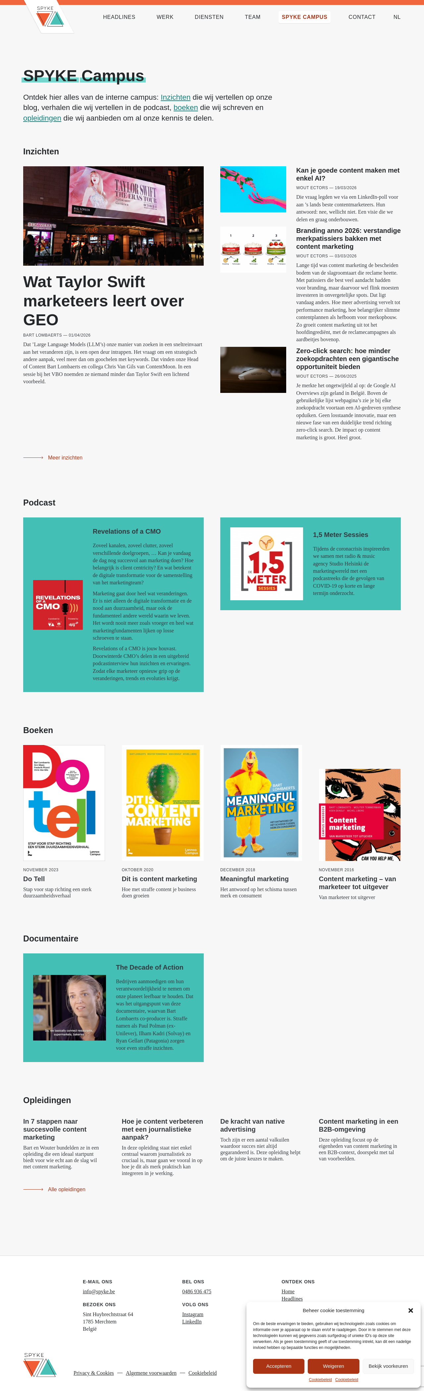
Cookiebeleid (320, 1379)
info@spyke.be (99, 1284)
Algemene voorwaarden (151, 1365)
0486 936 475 (196, 1284)
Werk (287, 1299)
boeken (186, 107)
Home (288, 1284)
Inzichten (175, 97)
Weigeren (333, 1366)
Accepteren (279, 1366)
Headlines (292, 1291)
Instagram (192, 1307)
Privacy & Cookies (94, 1365)
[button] (410, 1310)
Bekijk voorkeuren (388, 1366)
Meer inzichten (65, 450)
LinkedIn (192, 1314)
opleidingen (42, 118)
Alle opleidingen (66, 1182)
